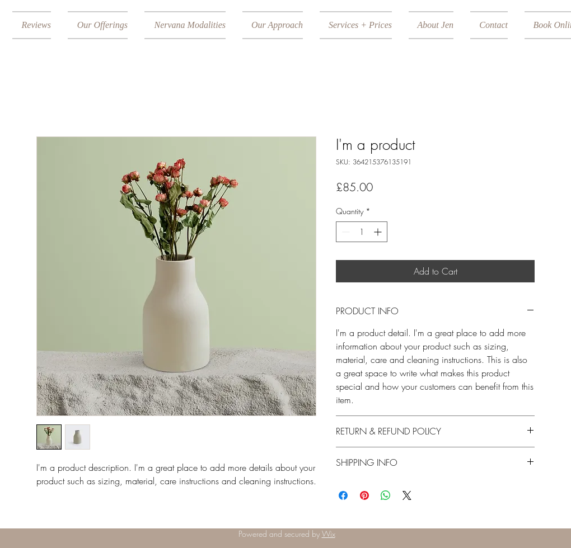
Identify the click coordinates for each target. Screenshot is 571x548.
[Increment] (379, 232)
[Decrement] (345, 232)
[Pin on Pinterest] (364, 495)
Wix (328, 533)
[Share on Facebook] (343, 495)
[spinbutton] (362, 232)
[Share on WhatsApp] (385, 495)
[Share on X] (407, 495)
